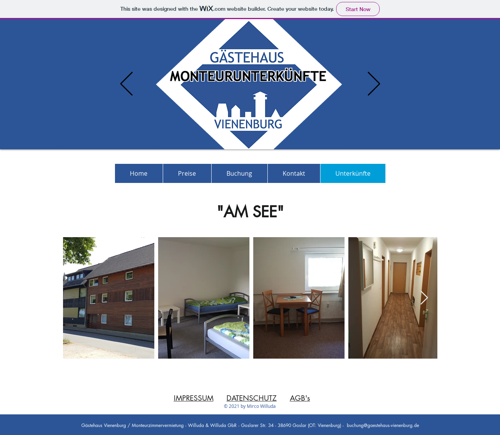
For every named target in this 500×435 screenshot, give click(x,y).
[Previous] (126, 84)
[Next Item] (424, 298)
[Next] (374, 84)
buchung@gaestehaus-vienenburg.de (383, 425)
